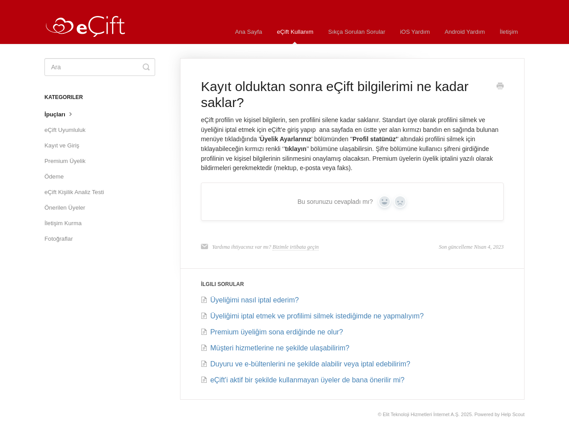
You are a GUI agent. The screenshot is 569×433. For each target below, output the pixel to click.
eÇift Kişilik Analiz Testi (74, 192)
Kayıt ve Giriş (61, 145)
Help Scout (513, 414)
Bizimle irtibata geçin (295, 247)
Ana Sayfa (248, 31)
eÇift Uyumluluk (64, 130)
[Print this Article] (500, 87)
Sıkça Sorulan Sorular (356, 31)
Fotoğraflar (58, 238)
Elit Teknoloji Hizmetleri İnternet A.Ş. (421, 414)
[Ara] (99, 67)
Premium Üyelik (64, 161)
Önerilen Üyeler (64, 207)
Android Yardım (465, 31)
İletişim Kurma (63, 223)
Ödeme (54, 176)
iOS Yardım (415, 31)
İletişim (509, 31)
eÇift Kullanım (295, 36)
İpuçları (59, 114)
